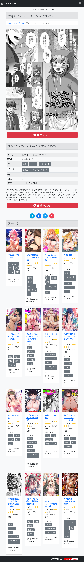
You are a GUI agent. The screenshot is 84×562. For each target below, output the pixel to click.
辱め (10, 268)
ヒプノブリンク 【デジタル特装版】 (32, 417)
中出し (48, 444)
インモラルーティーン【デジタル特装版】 (13, 336)
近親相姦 (49, 440)
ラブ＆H (30, 356)
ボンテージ (31, 286)
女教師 (30, 282)
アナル (33, 164)
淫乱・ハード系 (14, 541)
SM (29, 294)
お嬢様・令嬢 (50, 528)
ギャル (30, 364)
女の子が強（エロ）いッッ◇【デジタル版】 (69, 417)
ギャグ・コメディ (70, 523)
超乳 (54, 444)
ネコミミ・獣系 (51, 287)
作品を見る (41, 135)
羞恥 (16, 268)
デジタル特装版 (32, 455)
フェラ (67, 291)
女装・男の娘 (19, 23)
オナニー (68, 363)
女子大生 (31, 360)
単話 (24, 164)
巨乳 (53, 436)
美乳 (47, 292)
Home (9, 23)
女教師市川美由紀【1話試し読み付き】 (32, 257)
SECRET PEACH (9, 3)
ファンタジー (13, 264)
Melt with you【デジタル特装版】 (51, 257)
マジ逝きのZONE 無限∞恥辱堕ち (69, 501)
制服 (17, 272)
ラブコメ (31, 352)
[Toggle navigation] (80, 3)
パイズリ (68, 283)
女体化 (30, 446)
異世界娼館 (68, 255)
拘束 (66, 528)
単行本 (30, 278)
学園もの (12, 365)
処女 (47, 282)
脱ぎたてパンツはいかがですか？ (35, 170)
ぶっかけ (31, 450)
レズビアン (68, 375)
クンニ (11, 272)
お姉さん (12, 528)
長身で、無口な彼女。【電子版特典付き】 (32, 501)
